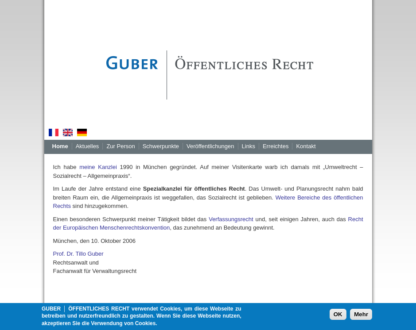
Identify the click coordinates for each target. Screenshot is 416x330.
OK (338, 316)
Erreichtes (276, 146)
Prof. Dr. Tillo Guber (78, 253)
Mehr (361, 316)
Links (248, 146)
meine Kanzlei (98, 167)
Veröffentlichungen (210, 146)
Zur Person (120, 146)
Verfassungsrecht (231, 219)
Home (60, 146)
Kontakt (305, 146)
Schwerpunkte (161, 146)
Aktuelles (87, 146)
